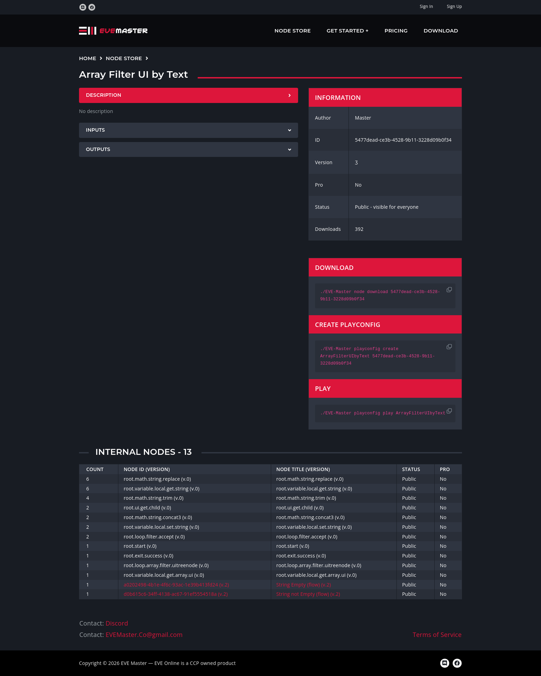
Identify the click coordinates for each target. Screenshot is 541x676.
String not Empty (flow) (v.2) (308, 594)
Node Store (293, 30)
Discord (117, 623)
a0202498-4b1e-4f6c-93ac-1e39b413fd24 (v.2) (176, 584)
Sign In (426, 6)
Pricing (396, 30)
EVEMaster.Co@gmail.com (144, 634)
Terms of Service (437, 634)
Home (87, 58)
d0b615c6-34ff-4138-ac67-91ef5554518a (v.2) (176, 594)
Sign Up (454, 6)
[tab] (188, 95)
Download (441, 30)
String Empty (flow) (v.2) (303, 584)
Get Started (346, 30)
